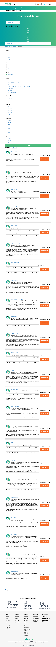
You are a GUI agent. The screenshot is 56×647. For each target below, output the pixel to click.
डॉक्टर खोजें (25, 625)
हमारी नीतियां (17, 614)
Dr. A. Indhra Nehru (15, 425)
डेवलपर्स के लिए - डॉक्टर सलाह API (27, 630)
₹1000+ (8, 114)
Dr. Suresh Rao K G (15, 406)
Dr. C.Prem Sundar (14, 333)
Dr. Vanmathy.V (14, 206)
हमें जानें (7, 614)
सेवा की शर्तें (16, 618)
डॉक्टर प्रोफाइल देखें (44, 158)
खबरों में (7, 618)
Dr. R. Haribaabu (14, 389)
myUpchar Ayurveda (9, 625)
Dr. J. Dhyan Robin (14, 189)
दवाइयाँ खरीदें (26, 616)
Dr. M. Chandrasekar (15, 262)
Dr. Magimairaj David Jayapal (17, 299)
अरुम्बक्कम (8, 63)
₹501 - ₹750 (9, 110)
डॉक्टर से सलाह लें (24, 8)
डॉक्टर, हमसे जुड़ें (35, 616)
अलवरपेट (8, 61)
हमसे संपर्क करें (8, 620)
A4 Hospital (9, 80)
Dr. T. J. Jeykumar (14, 352)
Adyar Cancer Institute (10, 84)
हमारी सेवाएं (26, 614)
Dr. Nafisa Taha (14, 171)
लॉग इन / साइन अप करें (46, 11)
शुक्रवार (8, 128)
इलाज (7, 8)
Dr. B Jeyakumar (14, 553)
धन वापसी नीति (17, 620)
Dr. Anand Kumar (14, 280)
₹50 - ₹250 (8, 106)
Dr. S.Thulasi (13, 517)
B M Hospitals (9, 90)
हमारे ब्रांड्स (14, 8)
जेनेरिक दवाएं (26, 622)
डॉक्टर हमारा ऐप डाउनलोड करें (35, 621)
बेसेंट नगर (8, 69)
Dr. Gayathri (13, 460)
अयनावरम (8, 67)
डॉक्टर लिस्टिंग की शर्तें (36, 618)
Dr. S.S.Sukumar (14, 370)
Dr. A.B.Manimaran (14, 571)
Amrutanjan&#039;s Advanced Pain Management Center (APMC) (18, 86)
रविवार (8, 132)
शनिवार (8, 130)
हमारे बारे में (7, 616)
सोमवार (8, 124)
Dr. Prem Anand (14, 151)
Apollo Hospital (9, 88)
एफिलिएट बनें (26, 635)
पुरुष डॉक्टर (8, 138)
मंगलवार (8, 126)
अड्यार (8, 57)
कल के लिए (8, 122)
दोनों (7, 142)
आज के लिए (8, 120)
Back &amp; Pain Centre (11, 92)
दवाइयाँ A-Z (33, 8)
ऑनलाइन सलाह (9, 98)
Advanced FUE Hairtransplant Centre (13, 82)
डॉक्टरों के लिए (35, 614)
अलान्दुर (8, 59)
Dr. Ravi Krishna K (14, 316)
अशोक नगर (8, 65)
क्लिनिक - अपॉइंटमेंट (10, 100)
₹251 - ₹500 (9, 108)
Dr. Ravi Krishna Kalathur (16, 243)
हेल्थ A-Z (41, 8)
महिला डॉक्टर (8, 140)
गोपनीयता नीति (17, 616)
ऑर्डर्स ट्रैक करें (26, 620)
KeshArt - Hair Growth (8, 628)
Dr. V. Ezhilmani (14, 534)
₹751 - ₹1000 (9, 112)
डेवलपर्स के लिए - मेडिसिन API (26, 633)
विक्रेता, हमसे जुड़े (26, 627)
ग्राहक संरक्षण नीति (17, 622)
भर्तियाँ (6, 622)
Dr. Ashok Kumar (14, 478)
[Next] (10, 590)
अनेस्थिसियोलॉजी (9, 74)
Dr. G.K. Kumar (14, 225)
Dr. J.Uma (13, 442)
